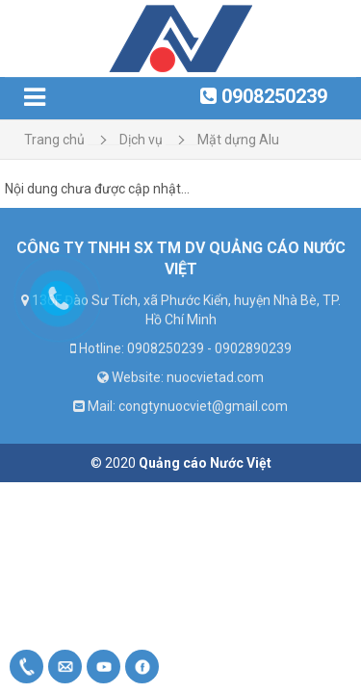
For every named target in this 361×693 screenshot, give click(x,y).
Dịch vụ (141, 139)
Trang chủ (54, 139)
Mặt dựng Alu (238, 139)
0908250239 (274, 96)
